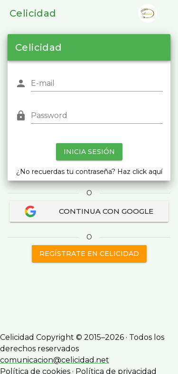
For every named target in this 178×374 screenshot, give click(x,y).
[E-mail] (97, 83)
